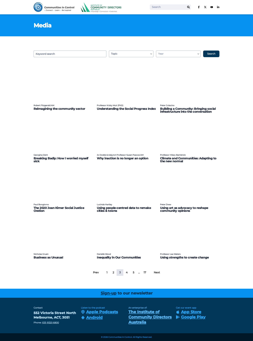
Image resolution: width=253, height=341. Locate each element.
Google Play (190, 317)
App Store (188, 312)
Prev (96, 272)
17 (145, 272)
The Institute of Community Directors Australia (150, 317)
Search (211, 53)
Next (157, 272)
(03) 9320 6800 (50, 322)
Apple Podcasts (99, 312)
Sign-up (108, 293)
